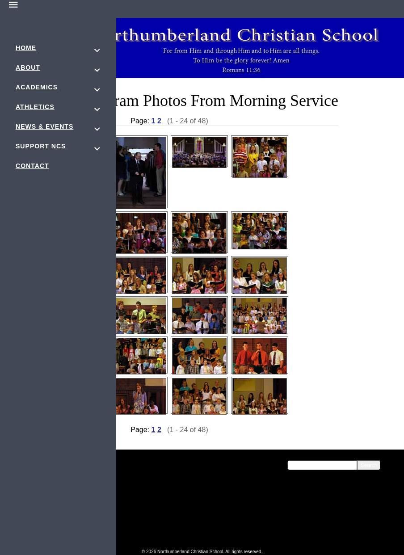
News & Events (44, 126)
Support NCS (41, 146)
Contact (32, 165)
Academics (37, 87)
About (28, 67)
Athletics (35, 106)
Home (26, 47)
